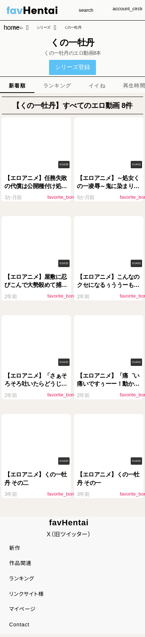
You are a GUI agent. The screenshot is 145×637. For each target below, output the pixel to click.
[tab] (17, 85)
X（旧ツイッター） (69, 534)
